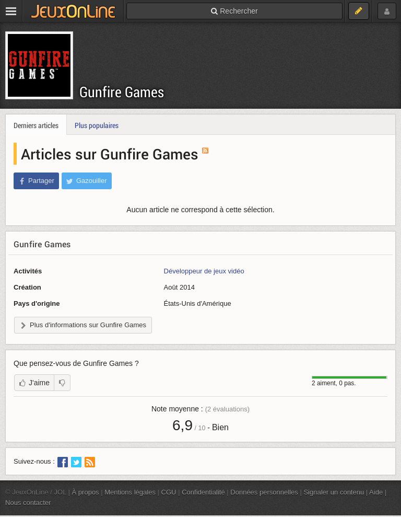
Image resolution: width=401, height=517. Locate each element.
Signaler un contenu (333, 492)
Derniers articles (36, 125)
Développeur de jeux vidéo (204, 271)
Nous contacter (28, 503)
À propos (85, 492)
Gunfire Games (121, 91)
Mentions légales (130, 492)
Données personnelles (264, 492)
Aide (376, 492)
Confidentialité (203, 492)
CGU (168, 492)
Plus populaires (97, 125)
